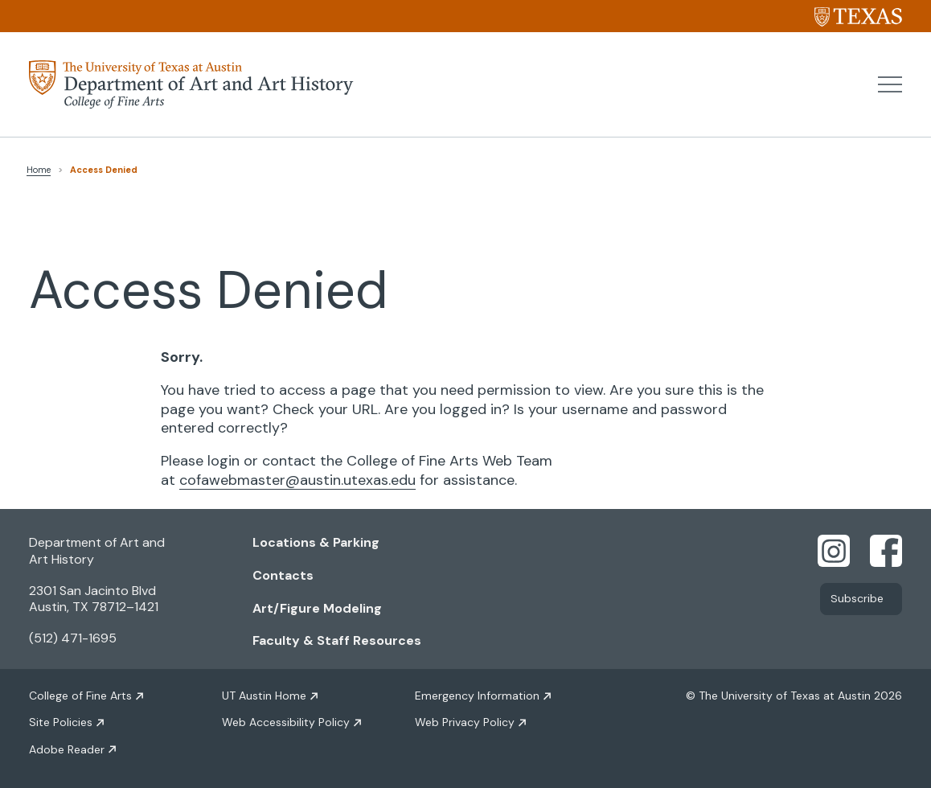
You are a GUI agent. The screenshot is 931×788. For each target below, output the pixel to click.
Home (39, 169)
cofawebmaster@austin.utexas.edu (297, 480)
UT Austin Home (264, 695)
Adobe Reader (67, 749)
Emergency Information (477, 695)
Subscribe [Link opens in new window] (857, 599)
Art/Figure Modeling (317, 608)
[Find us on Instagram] (834, 550)
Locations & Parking (315, 542)
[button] (890, 84)
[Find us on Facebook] (886, 550)
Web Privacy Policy (465, 722)
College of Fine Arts (80, 695)
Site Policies (60, 722)
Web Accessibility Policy (286, 722)
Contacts (283, 575)
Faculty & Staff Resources (336, 640)
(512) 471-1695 (73, 638)
